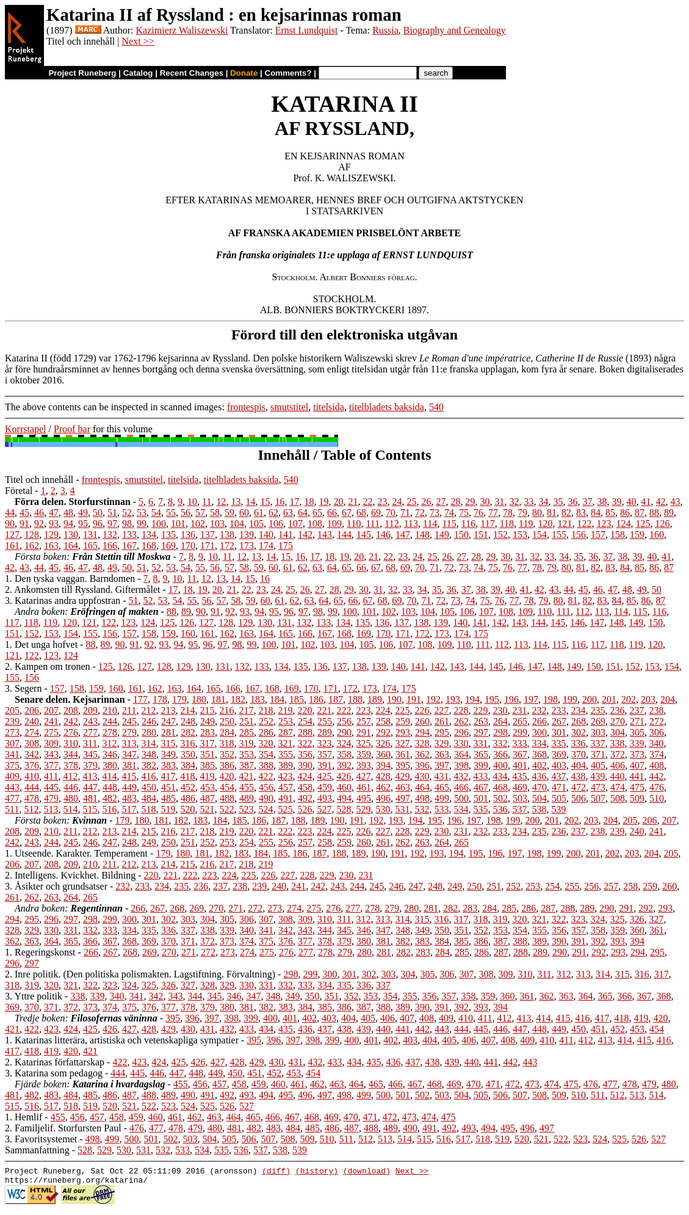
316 (187, 743)
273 (12, 732)
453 (207, 787)
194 (472, 699)
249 (207, 721)
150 (461, 534)
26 (426, 501)
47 (54, 512)
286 (266, 732)
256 (344, 721)
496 (383, 798)
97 (112, 523)
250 (227, 721)
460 (344, 787)
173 (246, 545)
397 (442, 765)
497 (402, 798)
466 (461, 787)
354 (266, 754)
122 (584, 523)
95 (83, 523)
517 (128, 809)
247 (168, 721)
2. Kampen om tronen (47, 666)
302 (578, 732)
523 (246, 809)
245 (129, 721)
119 (526, 523)
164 (70, 545)
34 (544, 501)
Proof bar (72, 429)
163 (51, 545)
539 (558, 809)
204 (667, 699)
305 (637, 732)
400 (500, 765)
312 (109, 743)
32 (514, 501)
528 (343, 809)
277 (90, 732)
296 (461, 732)
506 (578, 798)
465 (442, 787)
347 (129, 754)
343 (51, 754)
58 (215, 512)
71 (405, 512)
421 (246, 776)
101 (178, 523)
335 (558, 743)
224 (382, 710)
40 (632, 501)
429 (402, 776)
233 (558, 710)
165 (90, 545)
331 (480, 743)
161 (12, 545)
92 (39, 523)
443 (12, 787)
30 (485, 501)
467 (481, 787)
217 (246, 710)
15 (265, 501)
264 (500, 721)
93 (54, 523)
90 (10, 523)
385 (207, 765)
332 (499, 743)
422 (265, 776)
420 (226, 776)
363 (442, 754)
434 (499, 776)
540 (436, 407)
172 (227, 545)
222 (343, 710)
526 (304, 809)
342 (31, 754)
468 (500, 787)
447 (90, 787)
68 (361, 512)
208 (70, 710)
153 (520, 534)
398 (461, 765)
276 (70, 732)
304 (617, 732)
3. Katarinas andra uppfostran (62, 600)
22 (368, 501)
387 (246, 765)
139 (246, 534)
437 (558, 776)
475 (637, 787)
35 (558, 501)
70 (390, 512)
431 (441, 776)
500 (461, 798)
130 (70, 534)
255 (324, 721)
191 (413, 699)
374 (656, 754)
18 (309, 501)
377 (51, 765)
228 (460, 710)
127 (12, 534)
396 (422, 765)
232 (539, 710)
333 (519, 743)
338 (617, 743)
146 (383, 534)
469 (520, 787)
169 (168, 545)
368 (539, 754)
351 (207, 754)
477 (12, 798)
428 (382, 776)
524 (265, 809)
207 (51, 710)
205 (12, 710)
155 (559, 534)
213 (168, 710)
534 (460, 809)
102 (197, 523)
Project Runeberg (82, 73)
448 (110, 787)
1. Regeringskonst (40, 952)
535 (480, 809)
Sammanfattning (37, 1150)
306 (656, 732)
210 (110, 710)
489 (246, 798)
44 (10, 512)
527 (324, 809)
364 (461, 754)
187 (335, 699)
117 (487, 523)
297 (481, 732)
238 (656, 710)
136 (188, 534)
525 (285, 809)
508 (617, 798)
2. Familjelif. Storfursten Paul (63, 1128)
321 (285, 743)
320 (265, 743)
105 (256, 523)
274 (31, 732)
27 (441, 501)
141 (285, 534)
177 (140, 699)
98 (127, 523)
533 (441, 809)
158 (617, 534)
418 (187, 776)
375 (12, 765)
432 (460, 776)
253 (285, 721)
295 (442, 732)
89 (669, 512)
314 (148, 743)
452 (188, 787)
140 (266, 534)
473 (598, 787)
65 (317, 512)
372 (617, 754)
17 (295, 501)
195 (492, 699)
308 (31, 743)
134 (149, 534)
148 (422, 534)
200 (589, 699)
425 (324, 776)
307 (12, 743)
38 (602, 501)
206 (31, 710)
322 (304, 743)
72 (420, 512)
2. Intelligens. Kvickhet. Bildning (70, 875)
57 (200, 512)
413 (89, 776)
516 (109, 809)
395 (402, 765)
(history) (316, 1172)
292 (383, 732)
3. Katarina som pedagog (54, 1073)
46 (39, 512)
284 (227, 732)
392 (344, 765)
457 (285, 787)
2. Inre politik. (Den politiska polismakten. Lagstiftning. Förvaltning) (140, 974)
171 (207, 545)
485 (168, 798)
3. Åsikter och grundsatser (56, 886)
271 (637, 721)
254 (305, 721)
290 (344, 732)
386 (227, 765)
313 (128, 743)
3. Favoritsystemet (41, 1139)
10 (192, 501)
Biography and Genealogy (454, 30)
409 (12, 776)
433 (480, 776)
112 (391, 523)
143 (324, 534)
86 (625, 512)
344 (70, 754)
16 (280, 501)
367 (520, 754)
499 (442, 798)
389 (285, 765)
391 (324, 765)
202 (628, 699)
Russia (385, 30)
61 (259, 512)
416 (148, 776)
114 (430, 523)
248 (188, 721)
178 (160, 699)
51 (112, 512)
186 (316, 699)
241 (51, 721)
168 (149, 545)
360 (383, 754)
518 (148, 809)
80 (537, 512)
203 (648, 699)
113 (411, 523)
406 (617, 765)
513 (50, 809)
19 (324, 501)
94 (68, 523)
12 (221, 501)
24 (397, 501)
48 (68, 512)
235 (597, 710)
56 (185, 512)
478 (31, 798)
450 (149, 787)
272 (656, 721)
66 (332, 512)
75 (464, 512)
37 (588, 501)
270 (617, 721)
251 (246, 721)
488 (227, 798)
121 (564, 523)
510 (656, 798)
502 (500, 798)
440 (617, 776)
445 (51, 787)
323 (324, 743)
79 (522, 512)
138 (227, 534)
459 (324, 787)
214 (187, 710)
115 (449, 523)
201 (609, 699)
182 (238, 699)
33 (529, 501)
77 (493, 512)
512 (31, 809)
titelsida (328, 407)
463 (402, 787)
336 (578, 743)
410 (31, 776)
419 (207, 776)
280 (149, 732)
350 (188, 754)
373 (637, 754)
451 (168, 787)
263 (481, 721)
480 (70, 798)
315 (168, 743)
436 (539, 776)
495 (363, 798)
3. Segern (23, 688)
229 (480, 710)
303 (598, 732)
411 (51, 776)
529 (363, 809)
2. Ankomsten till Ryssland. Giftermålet (82, 589)
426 (343, 776)
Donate (244, 73)
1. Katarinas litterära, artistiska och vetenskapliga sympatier (122, 1040)
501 (481, 798)
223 (363, 710)
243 (90, 721)
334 (539, 743)
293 (402, 732)
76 (478, 512)
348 (149, 754)
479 (51, 798)
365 (481, 754)
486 (188, 798)
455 (246, 787)
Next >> (138, 41)
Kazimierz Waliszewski (182, 30)
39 (617, 501)
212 (148, 710)
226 (421, 710)
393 (363, 765)
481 (90, 798)
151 (481, 534)
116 (468, 523)
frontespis (246, 407)
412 (70, 776)
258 (383, 721)
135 (168, 534)
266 (539, 721)
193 (453, 699)
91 (24, 523)
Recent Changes (191, 73)
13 (236, 501)
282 (188, 732)
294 (422, 732)
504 (539, 798)
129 (51, 534)
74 (449, 512)
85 (610, 512)
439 (597, 776)
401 (520, 765)
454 (227, 787)
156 (578, 534)
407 (637, 765)
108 (315, 523)
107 (295, 523)
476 (656, 787)
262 (461, 721)
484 (149, 798)
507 (598, 798)
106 (276, 523)
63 (288, 512)
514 (70, 809)
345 (90, 754)
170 (188, 545)
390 (305, 765)
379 (90, 765)
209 (90, 710)
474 (617, 787)
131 (90, 534)
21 (353, 501)
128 (31, 534)
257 (363, 721)
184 (277, 699)
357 (324, 754)
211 (129, 710)
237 (636, 710)
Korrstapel (25, 429)
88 (654, 512)
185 (296, 699)
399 (481, 765)
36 (573, 501)
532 (421, 809)
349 (168, 754)
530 (382, 809)
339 (636, 743)
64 (303, 512)
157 (598, 534)
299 (520, 732)
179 (179, 699)
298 (500, 732)
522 (226, 809)
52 (127, 512)
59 (229, 512)
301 (559, 732)
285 (246, 732)
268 (578, 721)
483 (129, 798)
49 (83, 512)
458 (305, 787)
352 (227, 754)
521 (207, 809)
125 (642, 523)
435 (519, 776)
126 (662, 523)
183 (257, 699)
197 (531, 699)
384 (188, 765)
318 (226, 743)
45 (24, 512)
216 (226, 710)
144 (344, 534)
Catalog (138, 73)
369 (559, 754)
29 (470, 501)
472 (578, 787)
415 (128, 776)
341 (12, 754)
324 (343, 743)
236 (617, 710)
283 (207, 732)
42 (661, 501)
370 (578, 754)
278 (110, 732)
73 (434, 512)
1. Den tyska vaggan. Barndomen (70, 578)
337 (597, 743)
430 (421, 776)
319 (246, 743)
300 (539, 732)
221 (324, 710)
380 (110, 765)
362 (422, 754)
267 (559, 721)
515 (89, 809)
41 (646, 501)
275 (51, 732)
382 (149, 765)
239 (12, 721)
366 (500, 754)
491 (285, 798)
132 (110, 534)
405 (598, 765)
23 (383, 501)
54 (156, 512)
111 (373, 523)
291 (363, 732)
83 (581, 512)
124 (623, 523)
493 (324, 798)
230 (499, 710)
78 (508, 512)
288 (305, 732)
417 (168, 776)
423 (285, 776)
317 (207, 743)
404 (578, 765)
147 (402, 534)
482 (110, 798)
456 (266, 787)
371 (598, 754)
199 (570, 699)
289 (324, 732)
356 (305, 754)
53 (141, 512)
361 (402, 754)
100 (158, 523)
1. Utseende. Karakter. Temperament (76, 853)
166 (110, 545)
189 (374, 699)
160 (656, 534)
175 (285, 545)
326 (382, 743)
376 (31, 765)
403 (559, 765)
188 (355, 699)
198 (550, 699)
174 (266, 545)
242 (70, 721)
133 (129, 534)
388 (266, 765)
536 (499, 809)
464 (422, 787)
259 (402, 721)
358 (344, 754)
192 (433, 699)
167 (129, 545)
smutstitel (289, 407)
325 (363, 743)
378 (70, 765)
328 (421, 743)
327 (402, 743)
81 (552, 512)
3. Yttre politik (33, 996)
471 (559, 787)
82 (566, 512)
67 (347, 512)
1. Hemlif (23, 1117)
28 (456, 501)
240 (31, 721)
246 (149, 721)
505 (559, 798)
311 (90, 743)
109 (334, 523)
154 (539, 534)
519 (168, 809)
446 (70, 787)
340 (656, 743)
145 (363, 534)
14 (251, 501)
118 (507, 523)
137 (207, 534)
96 (98, 523)
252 (266, 721)
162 (31, 545)
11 (206, 501)
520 (187, 809)
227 (441, 710)
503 (520, 798)
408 (656, 765)
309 (51, 743)
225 (402, 710)
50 (98, 512)
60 (244, 512)
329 (441, 743)
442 (656, 776)
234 (578, 710)
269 (598, 721)
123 (603, 523)
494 (344, 798)
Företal (18, 490)
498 (422, 798)
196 (511, 699)
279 (129, 732)
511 (12, 809)
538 (539, 809)
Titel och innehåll (39, 479)
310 (70, 743)
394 (383, 765)
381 (129, 765)
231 (519, 710)
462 (383, 787)
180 (199, 699)
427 (363, 776)
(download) (367, 1172)
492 (305, 798)
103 (217, 523)
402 (539, 765)
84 (596, 512)
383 (168, 765)
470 (539, 787)
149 (442, 534)
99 (141, 523)
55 (171, 512)
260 (422, 721)
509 (637, 798)
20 (339, 501)
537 (519, 809)
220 (304, 710)
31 (500, 501)
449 (129, 787)
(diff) (276, 1172)
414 (109, 776)
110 (354, 523)
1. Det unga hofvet (41, 644)
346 (110, 754)
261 (442, 721)
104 (236, 523)
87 (639, 512)
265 (520, 721)
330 (460, 743)
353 (246, 754)
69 (376, 512)
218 (265, 710)
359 (363, 754)
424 (304, 776)
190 (394, 699)
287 (285, 732)
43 (675, 501)
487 (207, 798)
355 (285, 754)
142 (305, 534)
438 (578, 776)
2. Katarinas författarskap (54, 1062)
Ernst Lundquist (306, 30)
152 (500, 534)
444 (31, 787)
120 (545, 523)
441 (636, 776)
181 (218, 699)
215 (207, 710)
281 (168, 732)
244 (110, 721)
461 (363, 787)
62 (273, 512)
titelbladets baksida (386, 407)
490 (266, 798)
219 (285, 710)
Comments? (288, 73)
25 (412, 501)
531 (402, 809)
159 (637, 534)
